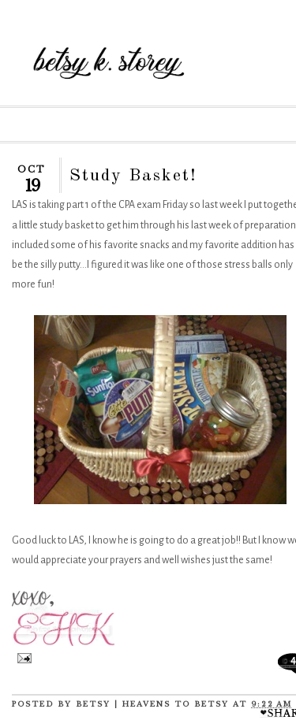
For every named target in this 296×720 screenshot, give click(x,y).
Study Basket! (133, 175)
